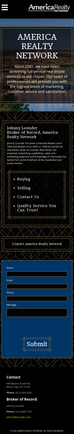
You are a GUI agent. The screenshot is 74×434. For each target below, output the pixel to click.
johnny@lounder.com (18, 417)
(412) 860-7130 (23, 411)
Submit (37, 344)
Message (11, 304)
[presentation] (35, 327)
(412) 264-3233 (23, 392)
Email (10, 280)
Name (10, 267)
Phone (10, 292)
